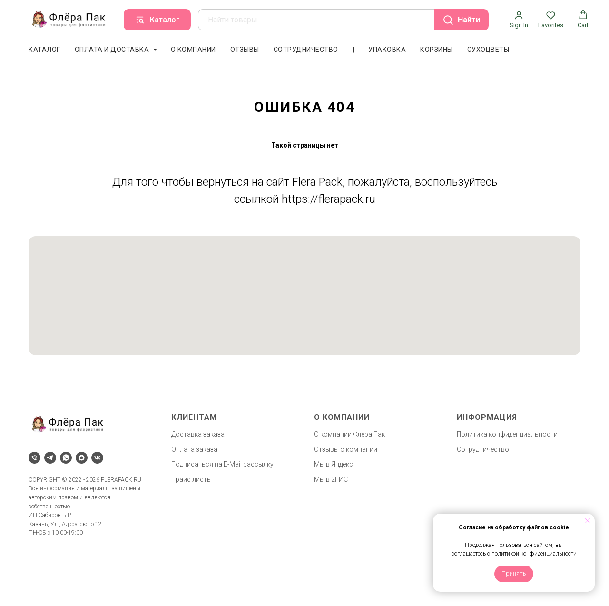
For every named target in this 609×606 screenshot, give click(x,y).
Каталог (44, 49)
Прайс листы (191, 479)
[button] (519, 19)
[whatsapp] (66, 458)
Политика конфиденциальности (507, 434)
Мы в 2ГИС (331, 479)
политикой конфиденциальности (534, 553)
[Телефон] (34, 458)
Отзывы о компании (345, 449)
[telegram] (50, 458)
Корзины (436, 49)
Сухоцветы (488, 49)
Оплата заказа (194, 449)
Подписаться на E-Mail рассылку (222, 464)
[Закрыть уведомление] (587, 521)
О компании (193, 49)
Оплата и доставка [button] (113, 49)
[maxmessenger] (82, 458)
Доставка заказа (198, 434)
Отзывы (244, 49)
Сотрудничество (306, 49)
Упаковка (387, 49)
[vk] (97, 458)
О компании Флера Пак (349, 434)
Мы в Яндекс (333, 464)
